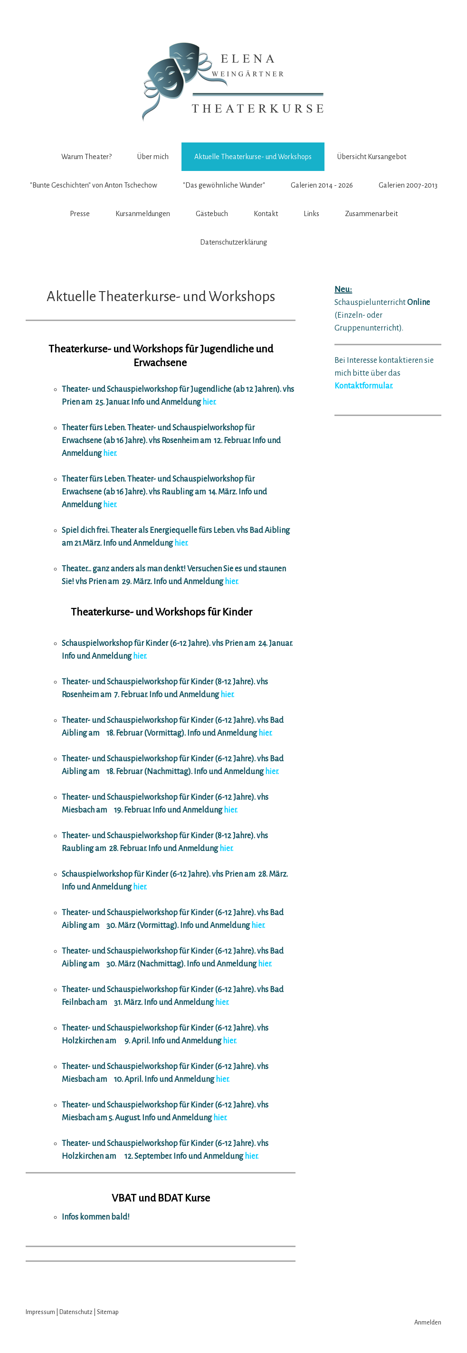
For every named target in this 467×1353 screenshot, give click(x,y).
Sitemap (108, 1311)
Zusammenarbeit (371, 214)
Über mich (153, 157)
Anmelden (427, 1322)
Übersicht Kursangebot (371, 157)
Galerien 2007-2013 (408, 185)
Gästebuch (212, 214)
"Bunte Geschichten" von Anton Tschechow (93, 185)
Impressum (40, 1311)
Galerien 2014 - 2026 (322, 185)
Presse (80, 214)
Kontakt (266, 214)
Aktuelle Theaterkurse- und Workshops (253, 157)
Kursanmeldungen (142, 214)
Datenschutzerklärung (233, 242)
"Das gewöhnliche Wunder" (224, 185)
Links (311, 214)
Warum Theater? (86, 157)
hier (264, 733)
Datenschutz (76, 1311)
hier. (209, 402)
